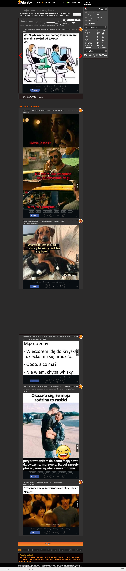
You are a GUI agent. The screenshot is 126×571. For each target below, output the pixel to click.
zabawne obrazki (40, 557)
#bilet (63, 86)
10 (52, 550)
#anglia (31, 211)
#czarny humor (62, 472)
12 (59, 550)
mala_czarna (89, 42)
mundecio (101, 54)
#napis (48, 528)
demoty (58, 559)
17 (77, 550)
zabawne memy (54, 557)
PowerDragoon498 (101, 55)
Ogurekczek (94, 57)
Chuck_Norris (89, 43)
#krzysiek (60, 377)
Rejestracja (87, 5)
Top (40, 2)
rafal (87, 38)
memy (74, 22)
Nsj (89, 57)
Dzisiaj (99, 47)
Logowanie (87, 2)
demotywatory (61, 24)
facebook (21, 561)
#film (34, 528)
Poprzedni (21, 51)
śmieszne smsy (27, 561)
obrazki (43, 559)
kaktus (87, 39)
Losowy (47, 2)
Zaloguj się (25, 97)
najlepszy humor (36, 559)
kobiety (20, 557)
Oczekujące (61, 2)
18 (80, 550)
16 (73, 550)
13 (62, 550)
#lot (32, 86)
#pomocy (47, 282)
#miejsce (63, 211)
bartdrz (86, 57)
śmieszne (47, 557)
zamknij (122, 568)
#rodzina (41, 472)
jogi (97, 54)
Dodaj (54, 2)
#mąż (41, 377)
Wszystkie (105, 47)
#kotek (53, 282)
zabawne (77, 557)
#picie (53, 377)
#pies (40, 282)
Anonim (88, 32)
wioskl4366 (92, 54)
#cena (57, 86)
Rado (87, 40)
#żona (47, 377)
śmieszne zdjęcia (62, 557)
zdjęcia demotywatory (72, 20)
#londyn (39, 211)
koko (87, 35)
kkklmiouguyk (88, 55)
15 (70, 550)
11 (55, 550)
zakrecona (89, 45)
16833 (98, 12)
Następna (80, 51)
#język (61, 528)
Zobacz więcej (91, 23)
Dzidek (86, 54)
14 (66, 550)
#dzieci (48, 472)
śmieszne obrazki (51, 22)
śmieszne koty (74, 559)
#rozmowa (40, 528)
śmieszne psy (65, 559)
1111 (94, 55)
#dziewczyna (32, 472)
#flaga (56, 211)
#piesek (60, 282)
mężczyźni (70, 557)
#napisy (55, 528)
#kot (34, 282)
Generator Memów (74, 2)
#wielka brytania (48, 211)
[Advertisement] (51, 300)
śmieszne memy (29, 557)
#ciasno (50, 86)
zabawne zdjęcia (25, 559)
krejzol (87, 33)
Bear (87, 36)
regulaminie (50, 569)
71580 (98, 15)
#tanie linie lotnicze (40, 86)
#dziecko (35, 377)
